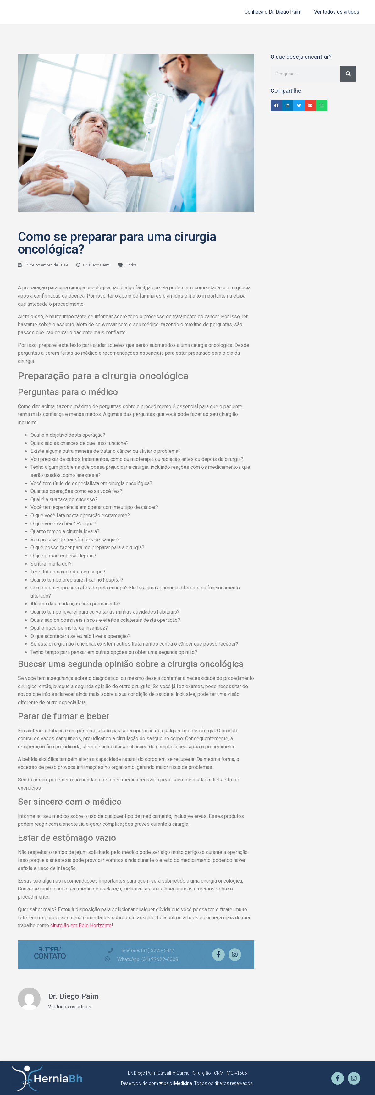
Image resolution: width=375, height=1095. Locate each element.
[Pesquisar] (348, 74)
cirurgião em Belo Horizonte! (81, 925)
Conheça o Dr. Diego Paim (273, 12)
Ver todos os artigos (336, 12)
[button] (276, 105)
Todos (132, 265)
